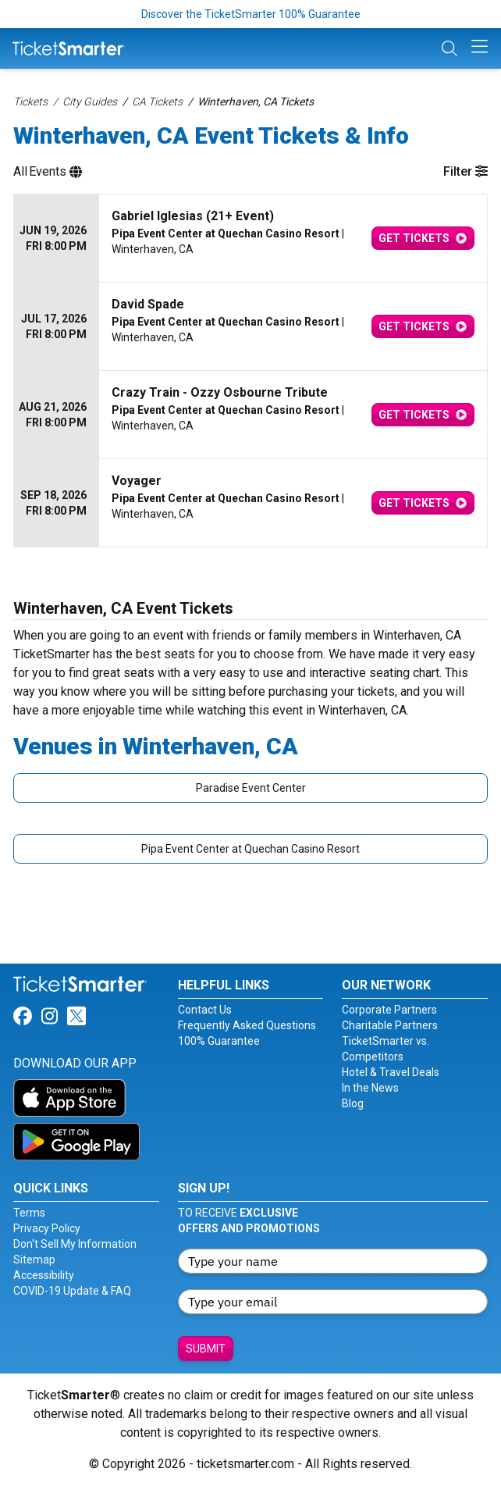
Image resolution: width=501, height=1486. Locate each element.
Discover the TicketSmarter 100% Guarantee (251, 14)
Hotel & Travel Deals (390, 1072)
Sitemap (34, 1259)
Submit (206, 1348)
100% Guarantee (219, 1041)
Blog (353, 1103)
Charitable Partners (390, 1025)
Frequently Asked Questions (247, 1025)
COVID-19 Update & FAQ (72, 1291)
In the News (370, 1088)
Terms (29, 1212)
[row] (250, 238)
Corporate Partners (389, 1009)
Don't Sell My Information (75, 1244)
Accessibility (43, 1275)
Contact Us (205, 1009)
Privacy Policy (46, 1228)
